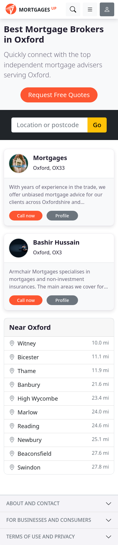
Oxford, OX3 (47, 252)
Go (97, 125)
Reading (59, 426)
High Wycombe (59, 398)
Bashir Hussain (56, 242)
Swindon (59, 467)
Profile (62, 216)
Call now (26, 216)
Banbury (59, 384)
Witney (59, 343)
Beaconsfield (59, 453)
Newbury (59, 440)
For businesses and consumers (48, 519)
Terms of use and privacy (40, 536)
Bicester (59, 357)
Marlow (59, 412)
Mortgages (50, 157)
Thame (59, 371)
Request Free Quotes (59, 95)
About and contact (32, 503)
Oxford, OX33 (49, 167)
